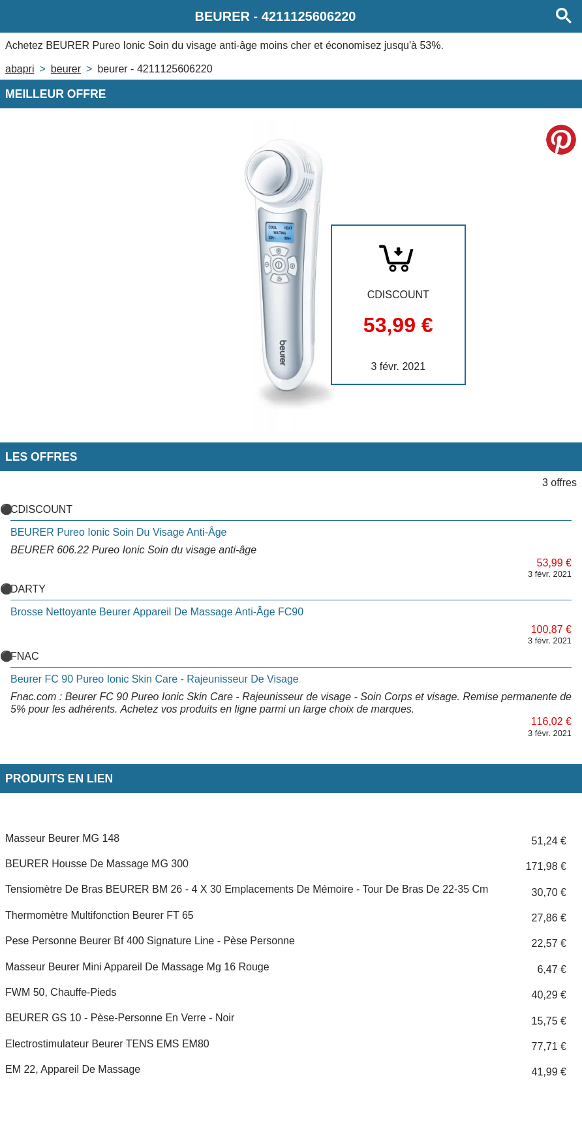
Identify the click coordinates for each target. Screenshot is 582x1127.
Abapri (19, 68)
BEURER (66, 68)
